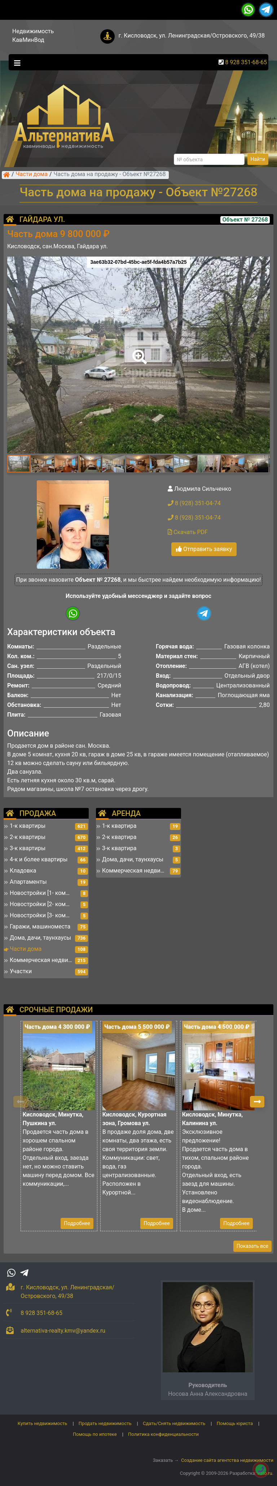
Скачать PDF (188, 532)
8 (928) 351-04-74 (194, 503)
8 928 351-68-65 (246, 62)
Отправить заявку (204, 549)
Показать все (252, 1246)
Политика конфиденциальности (163, 1434)
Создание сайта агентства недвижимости (227, 1460)
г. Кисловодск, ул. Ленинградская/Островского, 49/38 (191, 35)
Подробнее (77, 1223)
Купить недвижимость (42, 1423)
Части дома (32, 175)
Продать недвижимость (105, 1423)
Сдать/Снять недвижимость (174, 1423)
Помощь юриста (235, 1423)
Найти (258, 159)
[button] (138, 352)
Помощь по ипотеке (95, 1434)
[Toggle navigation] (15, 62)
